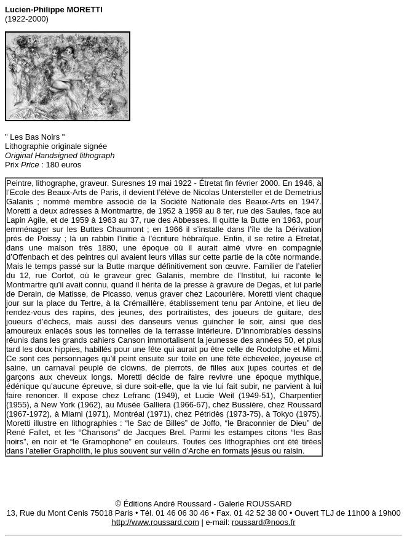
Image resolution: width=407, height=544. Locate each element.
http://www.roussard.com (155, 522)
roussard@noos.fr (264, 522)
